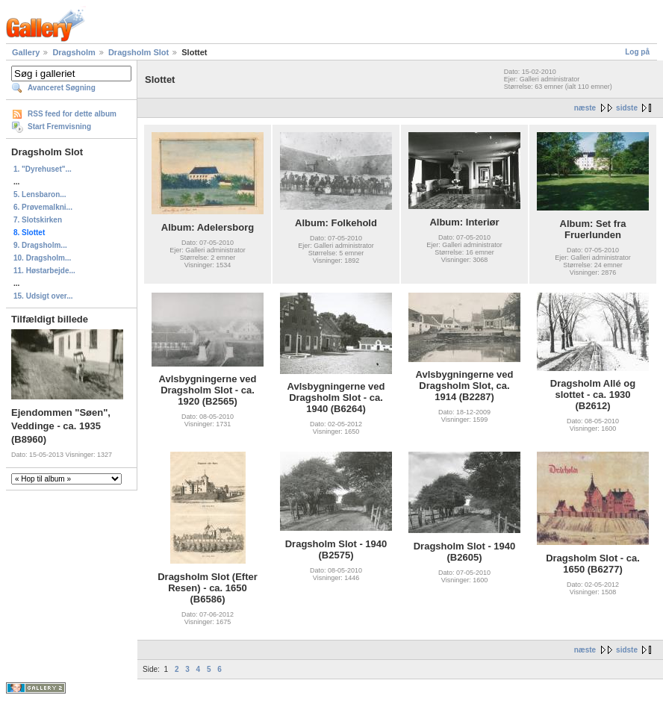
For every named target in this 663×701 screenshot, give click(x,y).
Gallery (26, 52)
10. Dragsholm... (42, 258)
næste (585, 108)
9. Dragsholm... (40, 245)
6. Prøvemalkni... (42, 207)
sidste (627, 108)
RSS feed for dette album (72, 114)
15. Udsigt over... (42, 296)
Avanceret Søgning (62, 88)
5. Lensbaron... (39, 194)
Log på (637, 52)
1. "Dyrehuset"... (42, 169)
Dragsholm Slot (138, 52)
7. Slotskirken (37, 220)
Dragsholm (73, 52)
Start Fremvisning (59, 126)
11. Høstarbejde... (44, 271)
